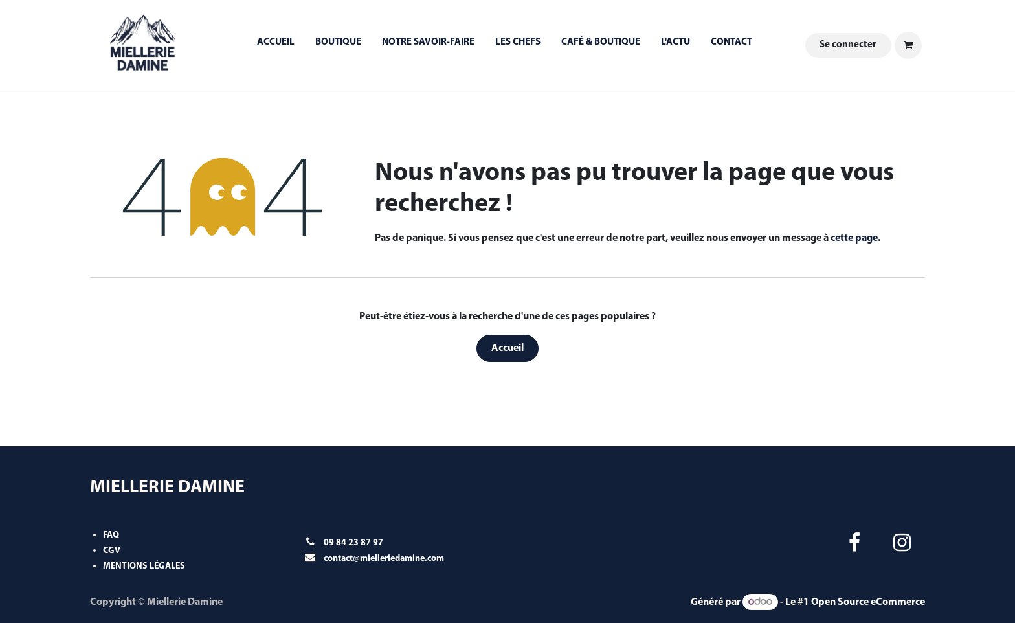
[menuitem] (276, 45)
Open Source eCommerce (868, 602)
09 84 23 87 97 (353, 543)
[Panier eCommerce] (908, 45)
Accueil (507, 348)
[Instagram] (902, 542)
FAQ (111, 535)
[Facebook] (854, 542)
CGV (111, 551)
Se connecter (848, 45)
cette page (854, 238)
